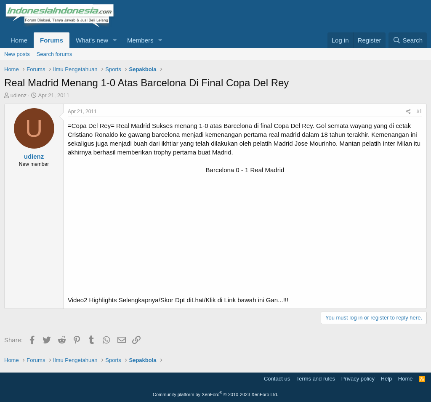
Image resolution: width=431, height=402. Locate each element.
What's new (92, 40)
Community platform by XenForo (215, 394)
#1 (419, 111)
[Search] (407, 40)
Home (19, 40)
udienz (19, 95)
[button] (115, 40)
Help (386, 378)
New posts (17, 54)
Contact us (277, 378)
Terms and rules (315, 378)
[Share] (408, 112)
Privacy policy (358, 378)
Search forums (54, 54)
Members (140, 40)
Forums (51, 40)
